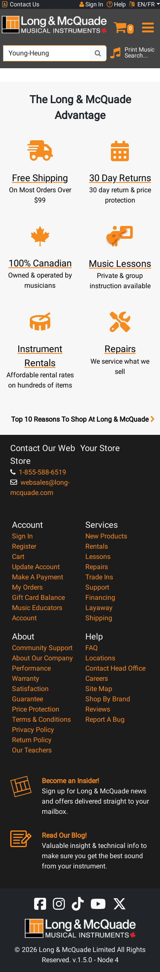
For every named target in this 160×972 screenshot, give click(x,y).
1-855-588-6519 (38, 472)
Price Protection (35, 709)
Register (24, 546)
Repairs (96, 567)
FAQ (91, 648)
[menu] (147, 24)
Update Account (36, 567)
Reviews (97, 709)
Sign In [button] (91, 4)
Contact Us (20, 4)
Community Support (42, 648)
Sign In (22, 536)
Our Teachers (32, 750)
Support (97, 587)
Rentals (96, 546)
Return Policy (32, 740)
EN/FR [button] (142, 4)
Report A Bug (105, 719)
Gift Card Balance (38, 597)
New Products (106, 536)
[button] (120, 24)
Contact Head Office (115, 668)
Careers (96, 678)
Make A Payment (37, 577)
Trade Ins (99, 577)
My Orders (27, 587)
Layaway (99, 608)
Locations (100, 658)
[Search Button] (98, 53)
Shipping (98, 618)
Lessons (98, 557)
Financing (100, 597)
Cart (18, 557)
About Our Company (42, 658)
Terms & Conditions (41, 719)
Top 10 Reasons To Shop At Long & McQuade (83, 419)
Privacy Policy (33, 730)
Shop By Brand (107, 699)
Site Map (98, 689)
